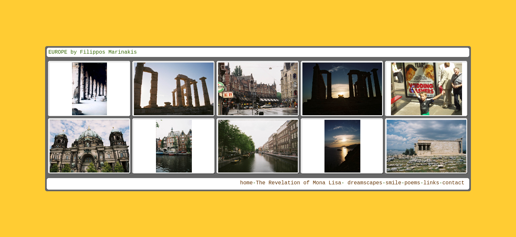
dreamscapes (365, 183)
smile (393, 183)
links (431, 183)
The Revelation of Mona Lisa (298, 183)
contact (453, 183)
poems (412, 183)
